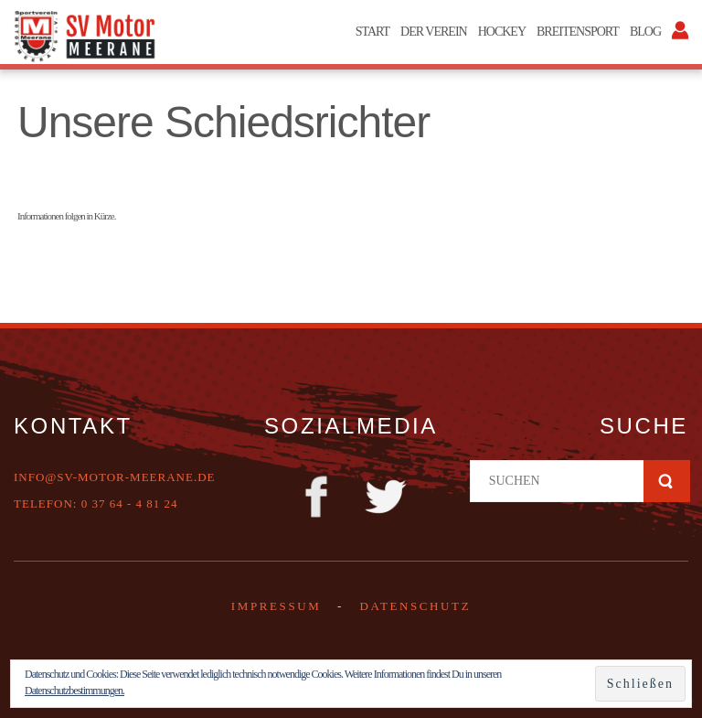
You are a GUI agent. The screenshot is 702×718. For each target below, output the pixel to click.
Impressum (276, 606)
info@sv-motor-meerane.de (115, 477)
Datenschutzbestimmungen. (74, 690)
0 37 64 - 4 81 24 (129, 503)
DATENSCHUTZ (415, 606)
